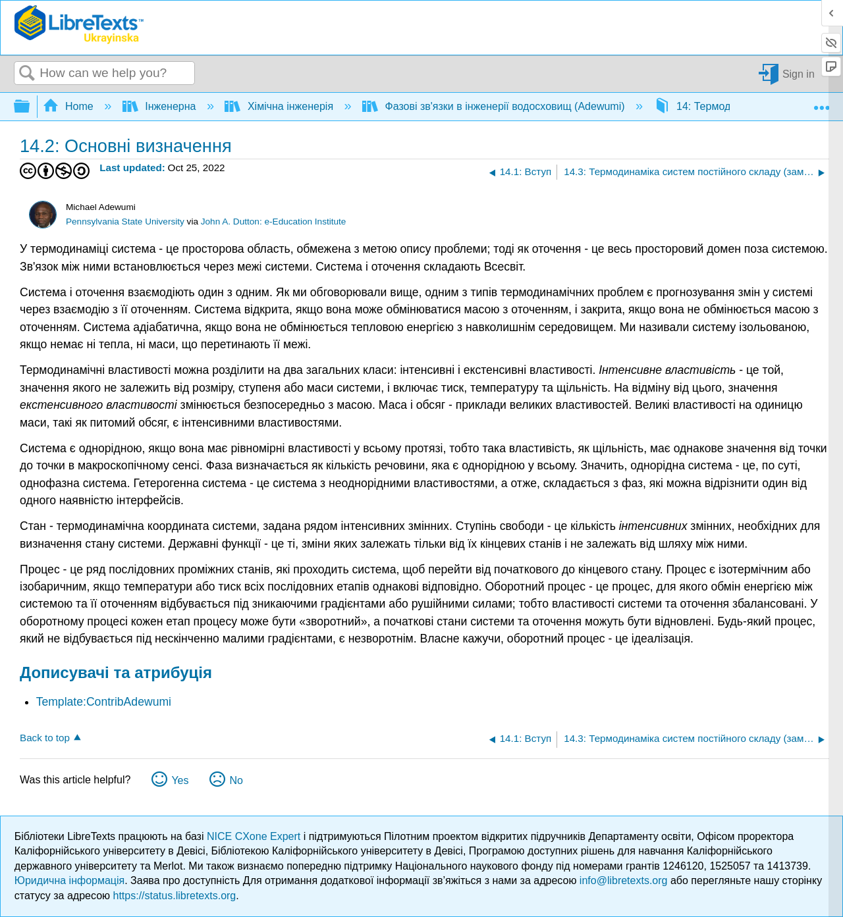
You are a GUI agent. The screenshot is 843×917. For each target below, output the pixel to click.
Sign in (798, 73)
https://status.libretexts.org (174, 895)
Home (70, 106)
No (235, 780)
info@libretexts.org (624, 880)
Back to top (45, 737)
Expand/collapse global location (821, 103)
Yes (179, 780)
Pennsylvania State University (125, 221)
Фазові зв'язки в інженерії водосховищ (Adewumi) (495, 106)
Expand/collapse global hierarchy (30, 107)
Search (27, 74)
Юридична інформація (69, 880)
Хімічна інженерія (280, 106)
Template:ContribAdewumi (103, 701)
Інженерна (160, 106)
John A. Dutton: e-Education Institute (273, 221)
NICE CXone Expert (255, 836)
